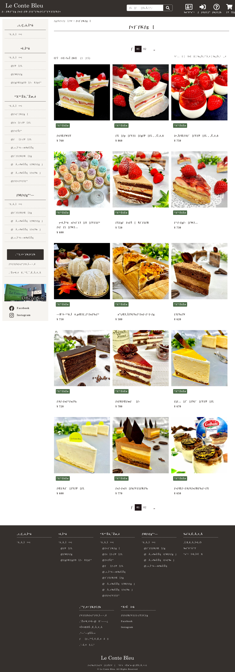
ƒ (130, 49)
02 (145, 49)
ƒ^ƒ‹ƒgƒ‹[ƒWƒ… (186, 222)
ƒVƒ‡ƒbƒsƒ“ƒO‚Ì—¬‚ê (22, 264)
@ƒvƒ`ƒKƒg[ (18, 114)
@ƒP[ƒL (16, 65)
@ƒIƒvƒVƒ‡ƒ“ (18, 181)
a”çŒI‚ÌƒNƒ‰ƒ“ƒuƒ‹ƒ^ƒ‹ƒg (135, 314)
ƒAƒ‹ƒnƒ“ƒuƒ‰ (67, 401)
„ (153, 49)
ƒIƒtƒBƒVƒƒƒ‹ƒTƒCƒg (134, 615)
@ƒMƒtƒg (15, 74)
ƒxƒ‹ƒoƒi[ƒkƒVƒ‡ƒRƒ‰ (131, 488)
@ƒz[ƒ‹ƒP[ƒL (20, 122)
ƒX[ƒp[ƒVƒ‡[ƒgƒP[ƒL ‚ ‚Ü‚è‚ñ (139, 135)
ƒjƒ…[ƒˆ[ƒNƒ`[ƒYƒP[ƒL (194, 401)
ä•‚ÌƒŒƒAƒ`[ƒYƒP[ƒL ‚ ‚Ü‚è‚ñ (196, 135)
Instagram (20, 315)
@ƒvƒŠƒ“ (15, 130)
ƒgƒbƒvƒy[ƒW (63, 20)
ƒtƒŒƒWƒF (64, 135)
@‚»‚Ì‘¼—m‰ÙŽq (21, 147)
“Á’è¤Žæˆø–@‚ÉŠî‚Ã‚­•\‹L (132, 665)
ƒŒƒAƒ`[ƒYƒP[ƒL (71, 488)
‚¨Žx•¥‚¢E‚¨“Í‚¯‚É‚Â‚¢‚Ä (25, 272)
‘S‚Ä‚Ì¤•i (15, 34)
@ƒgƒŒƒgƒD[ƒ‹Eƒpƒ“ (25, 82)
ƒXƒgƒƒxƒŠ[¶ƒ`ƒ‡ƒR (132, 222)
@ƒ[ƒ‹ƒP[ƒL (20, 139)
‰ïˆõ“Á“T (189, 548)
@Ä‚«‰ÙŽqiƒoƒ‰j (25, 172)
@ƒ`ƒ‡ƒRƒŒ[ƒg (20, 156)
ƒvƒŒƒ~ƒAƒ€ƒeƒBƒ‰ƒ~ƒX (191, 488)
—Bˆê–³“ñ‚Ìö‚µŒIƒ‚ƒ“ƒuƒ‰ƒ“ (78, 314)
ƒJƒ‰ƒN (179, 314)
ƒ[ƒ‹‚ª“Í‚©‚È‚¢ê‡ (94, 638)
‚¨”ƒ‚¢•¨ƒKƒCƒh (25, 254)
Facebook (19, 308)
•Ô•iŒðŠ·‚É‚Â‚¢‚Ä (91, 627)
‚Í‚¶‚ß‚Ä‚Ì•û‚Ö (192, 542)
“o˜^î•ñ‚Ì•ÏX (193, 554)
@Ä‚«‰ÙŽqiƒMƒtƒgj (26, 164)
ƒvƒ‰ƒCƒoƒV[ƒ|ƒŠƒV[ (101, 665)
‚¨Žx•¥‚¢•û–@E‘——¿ (93, 621)
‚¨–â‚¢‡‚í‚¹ (87, 644)
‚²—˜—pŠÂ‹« (87, 633)
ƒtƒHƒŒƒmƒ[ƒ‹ (127, 401)
